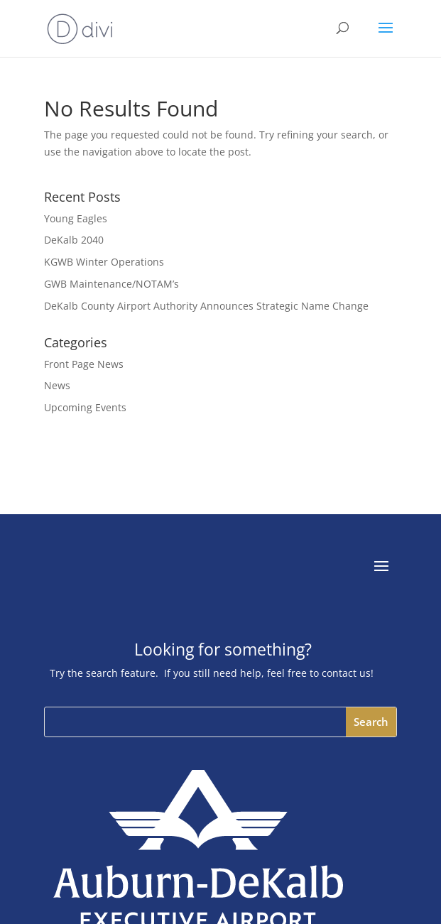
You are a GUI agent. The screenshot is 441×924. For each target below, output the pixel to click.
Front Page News (84, 364)
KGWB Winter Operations (104, 261)
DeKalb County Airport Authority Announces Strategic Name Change (206, 305)
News (57, 385)
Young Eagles (75, 218)
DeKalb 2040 (74, 239)
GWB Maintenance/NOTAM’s (111, 283)
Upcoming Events (85, 407)
